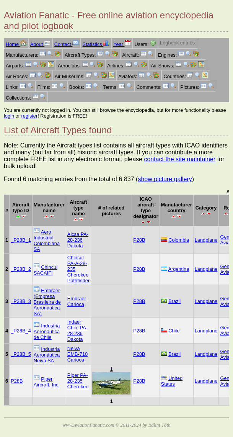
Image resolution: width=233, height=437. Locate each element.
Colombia (178, 240)
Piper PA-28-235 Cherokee (78, 381)
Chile (173, 331)
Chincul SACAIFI (45, 270)
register (29, 116)
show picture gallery (165, 179)
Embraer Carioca (76, 301)
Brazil (174, 301)
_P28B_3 (21, 301)
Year (121, 44)
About (40, 44)
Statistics (95, 44)
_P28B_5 (21, 354)
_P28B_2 (21, 269)
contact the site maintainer (179, 159)
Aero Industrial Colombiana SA (47, 240)
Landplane (206, 240)
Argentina (178, 269)
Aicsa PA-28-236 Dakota (77, 240)
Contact (66, 44)
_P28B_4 (21, 331)
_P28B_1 (21, 240)
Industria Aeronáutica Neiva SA (47, 354)
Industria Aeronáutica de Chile (47, 331)
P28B (139, 240)
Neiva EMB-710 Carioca (77, 354)
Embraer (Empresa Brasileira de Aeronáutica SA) (47, 302)
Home (16, 44)
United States (172, 381)
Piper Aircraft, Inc (46, 382)
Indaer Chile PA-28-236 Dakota (77, 330)
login (9, 116)
